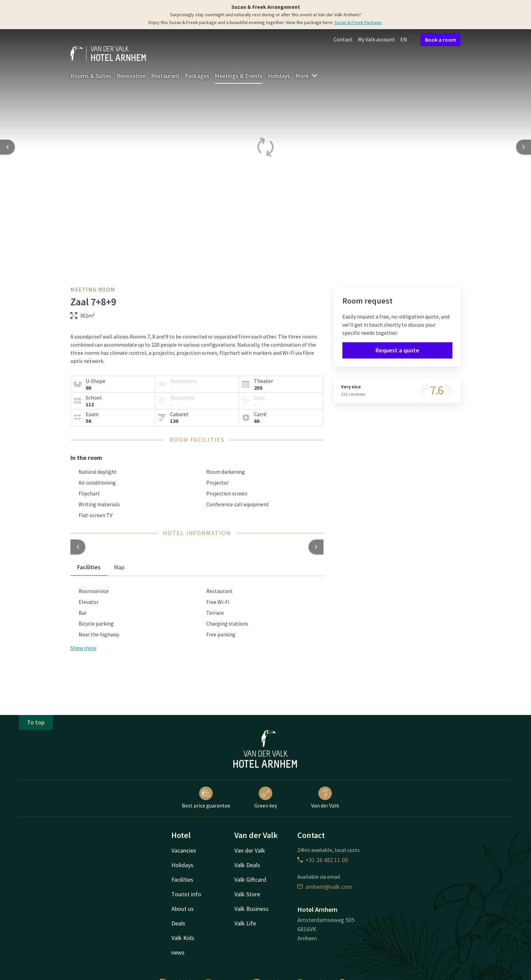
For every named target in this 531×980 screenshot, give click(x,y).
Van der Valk (325, 798)
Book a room (440, 39)
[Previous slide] (7, 147)
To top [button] (36, 722)
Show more (83, 648)
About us (182, 909)
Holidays (279, 76)
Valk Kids (182, 938)
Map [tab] (119, 567)
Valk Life (245, 923)
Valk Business (251, 909)
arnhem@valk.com (325, 887)
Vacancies (183, 850)
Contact (343, 39)
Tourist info (186, 894)
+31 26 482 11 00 (322, 860)
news (178, 952)
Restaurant (165, 76)
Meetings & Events (238, 76)
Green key (265, 798)
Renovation (131, 76)
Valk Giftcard (250, 879)
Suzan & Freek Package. (358, 22)
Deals (178, 923)
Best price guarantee (206, 798)
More (306, 76)
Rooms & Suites (90, 76)
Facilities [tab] (89, 567)
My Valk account (376, 39)
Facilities (182, 879)
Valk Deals (247, 865)
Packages (197, 76)
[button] (77, 546)
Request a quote (397, 350)
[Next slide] (523, 147)
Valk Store (247, 894)
